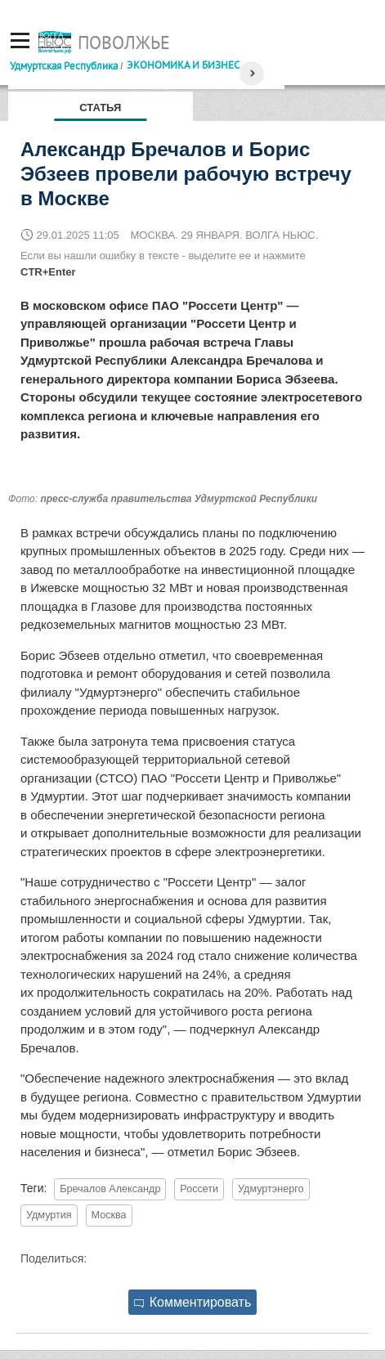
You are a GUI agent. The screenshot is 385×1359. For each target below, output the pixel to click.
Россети (199, 1189)
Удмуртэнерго (271, 1189)
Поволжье (124, 42)
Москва (109, 1215)
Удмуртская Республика (64, 65)
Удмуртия (49, 1215)
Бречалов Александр (110, 1189)
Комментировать (193, 1302)
